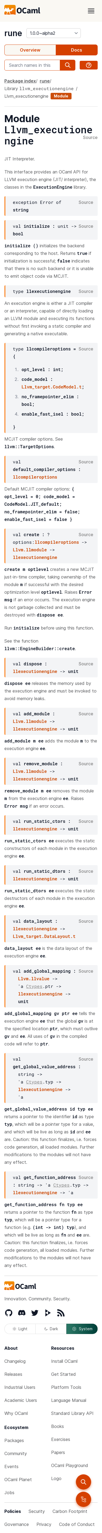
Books (57, 1426)
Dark (51, 1328)
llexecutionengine (35, 557)
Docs (76, 50)
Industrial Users (19, 1387)
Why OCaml (16, 1413)
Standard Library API (72, 1413)
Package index (20, 81)
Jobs (9, 1492)
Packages (14, 1440)
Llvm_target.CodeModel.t (51, 387)
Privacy (43, 1524)
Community (15, 1453)
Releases (13, 1374)
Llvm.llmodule (30, 549)
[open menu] (91, 11)
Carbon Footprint (69, 1511)
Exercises (60, 1439)
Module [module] (61, 96)
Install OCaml (64, 1361)
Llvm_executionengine (26, 96)
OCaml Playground (69, 1465)
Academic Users (20, 1400)
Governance (16, 1524)
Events (11, 1466)
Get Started (63, 1374)
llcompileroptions (35, 477)
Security (37, 1511)
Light (20, 1328)
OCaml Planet (18, 1479)
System (82, 1328)
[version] (53, 33)
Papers (58, 1452)
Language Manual (68, 1400)
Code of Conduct (77, 1524)
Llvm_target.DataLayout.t (44, 936)
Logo (56, 1478)
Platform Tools (66, 1387)
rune (13, 33)
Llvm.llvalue (33, 978)
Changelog (15, 1361)
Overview (30, 50)
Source (90, 137)
